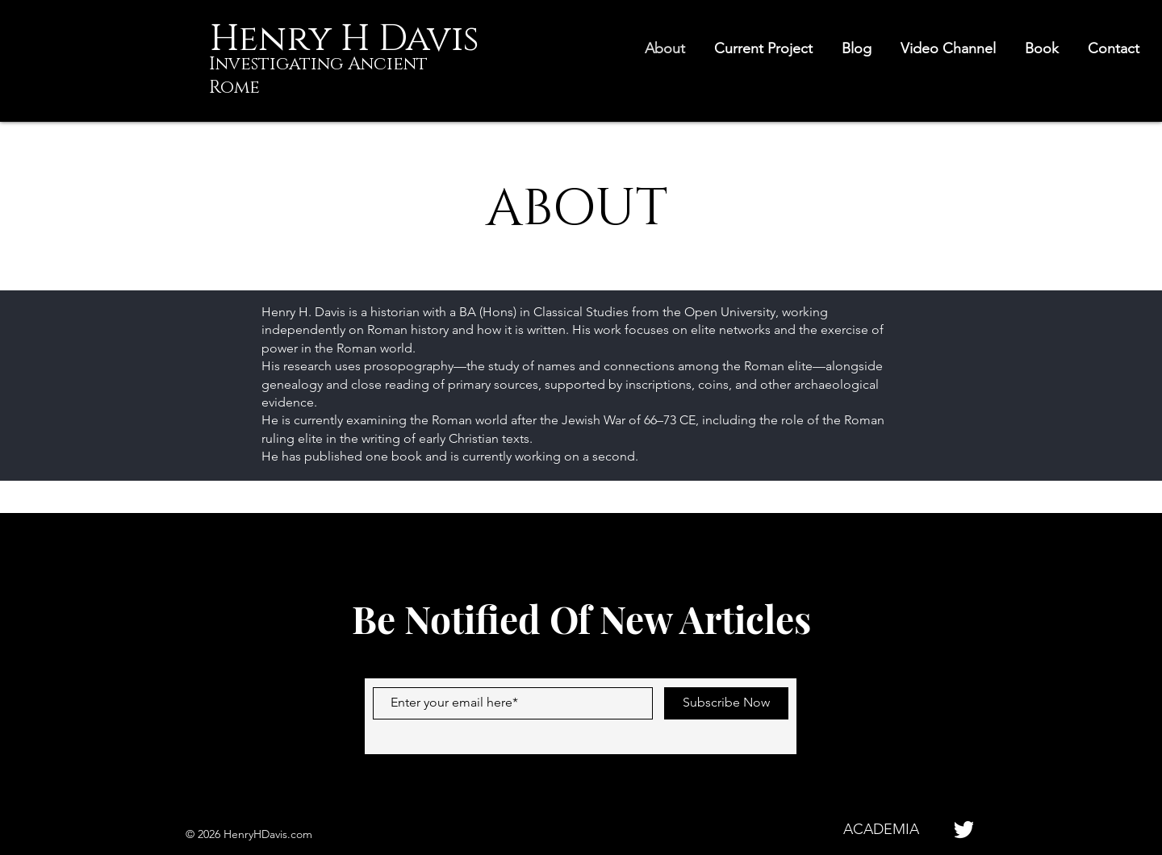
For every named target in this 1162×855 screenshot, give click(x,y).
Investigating (278, 64)
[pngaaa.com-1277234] (964, 829)
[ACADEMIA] (881, 829)
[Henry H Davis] (344, 39)
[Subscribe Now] (726, 703)
